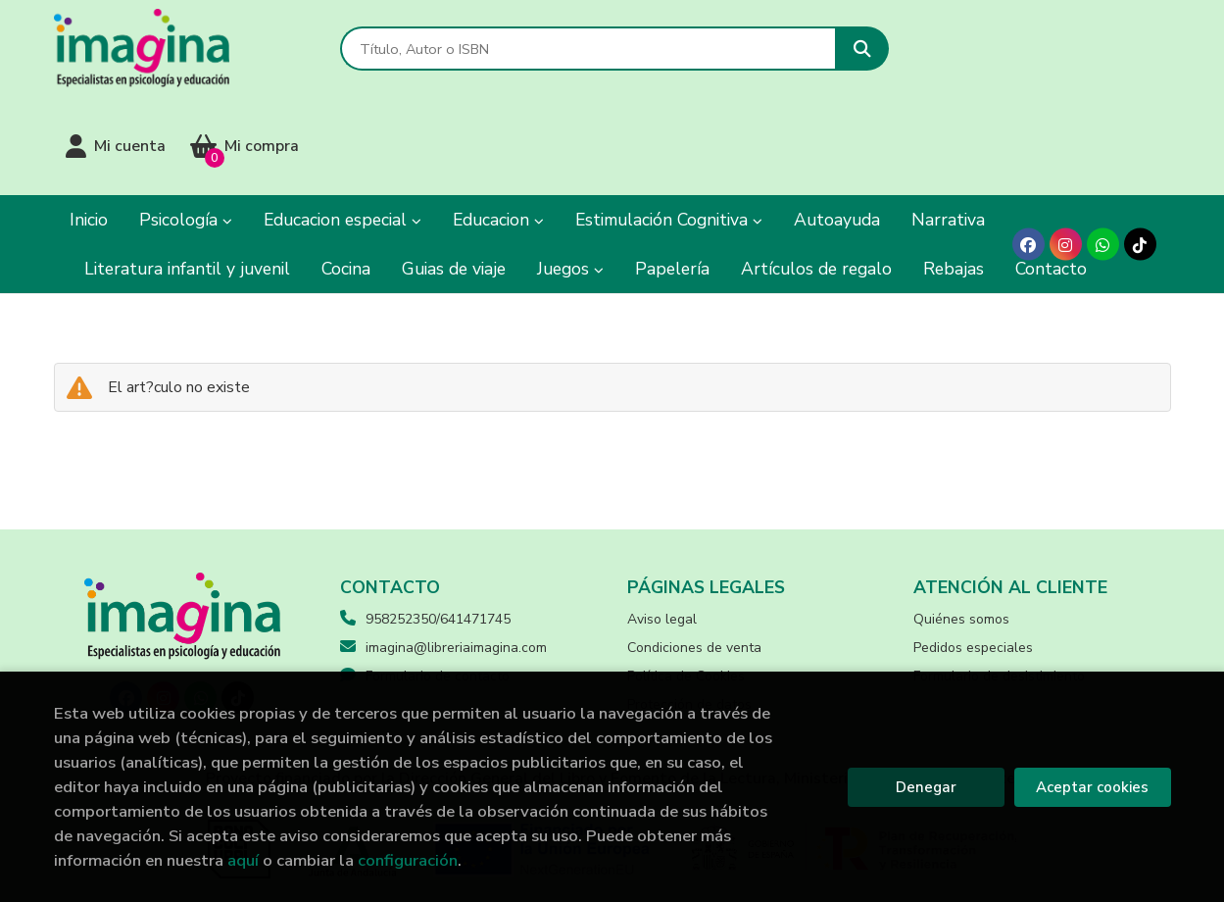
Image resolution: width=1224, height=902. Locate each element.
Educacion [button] (498, 122)
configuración (408, 860)
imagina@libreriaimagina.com (443, 550)
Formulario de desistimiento (999, 579)
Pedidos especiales (973, 550)
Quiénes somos (961, 522)
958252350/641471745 (438, 522)
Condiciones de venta (694, 550)
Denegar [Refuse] (926, 787)
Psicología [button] (185, 122)
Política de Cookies (686, 579)
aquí (243, 860)
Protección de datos (689, 607)
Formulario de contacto (425, 579)
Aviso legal (662, 522)
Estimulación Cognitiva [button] (668, 122)
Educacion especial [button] (342, 122)
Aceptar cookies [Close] (1092, 787)
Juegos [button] (570, 171)
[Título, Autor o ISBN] (585, 49)
